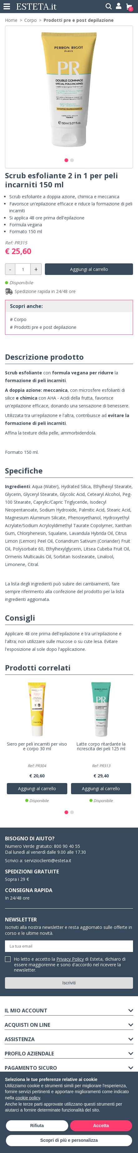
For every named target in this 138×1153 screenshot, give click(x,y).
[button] (66, 160)
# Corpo (18, 319)
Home (11, 20)
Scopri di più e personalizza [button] (69, 1140)
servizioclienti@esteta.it (47, 860)
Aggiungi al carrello (89, 269)
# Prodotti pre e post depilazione (43, 327)
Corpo (30, 20)
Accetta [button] (101, 1125)
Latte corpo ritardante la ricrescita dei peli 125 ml (101, 747)
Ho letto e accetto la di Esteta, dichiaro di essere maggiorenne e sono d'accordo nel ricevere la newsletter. (70, 965)
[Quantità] (23, 269)
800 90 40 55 (67, 846)
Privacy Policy (70, 959)
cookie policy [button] (27, 1097)
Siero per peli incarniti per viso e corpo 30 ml (37, 747)
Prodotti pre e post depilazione (79, 20)
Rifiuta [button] (37, 1125)
